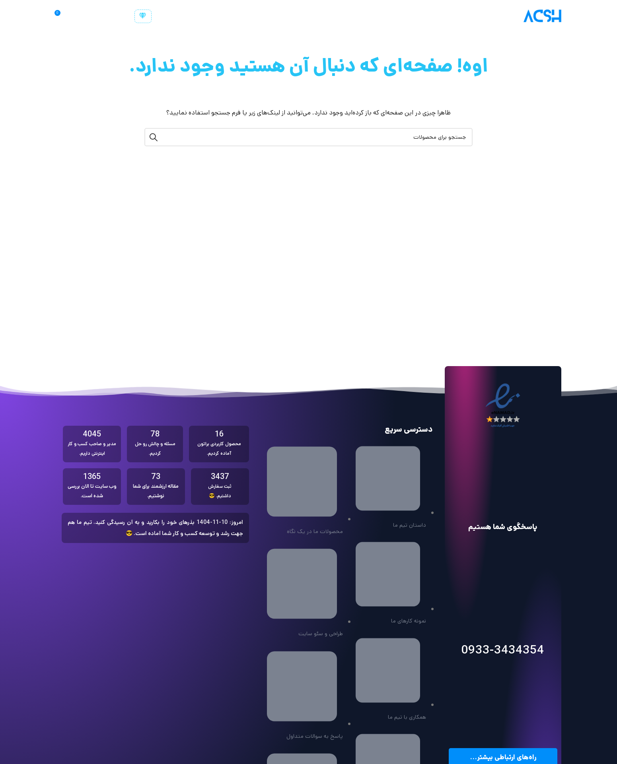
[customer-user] (143, 16)
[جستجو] (78, 16)
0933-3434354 (502, 650)
